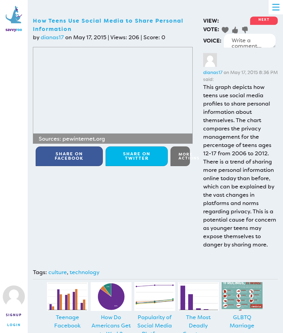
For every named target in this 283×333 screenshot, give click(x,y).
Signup (14, 315)
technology (84, 272)
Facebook (69, 156)
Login (14, 325)
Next (263, 19)
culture (57, 272)
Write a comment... (250, 41)
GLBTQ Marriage (242, 321)
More (184, 156)
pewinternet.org (83, 138)
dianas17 (52, 37)
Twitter (136, 156)
